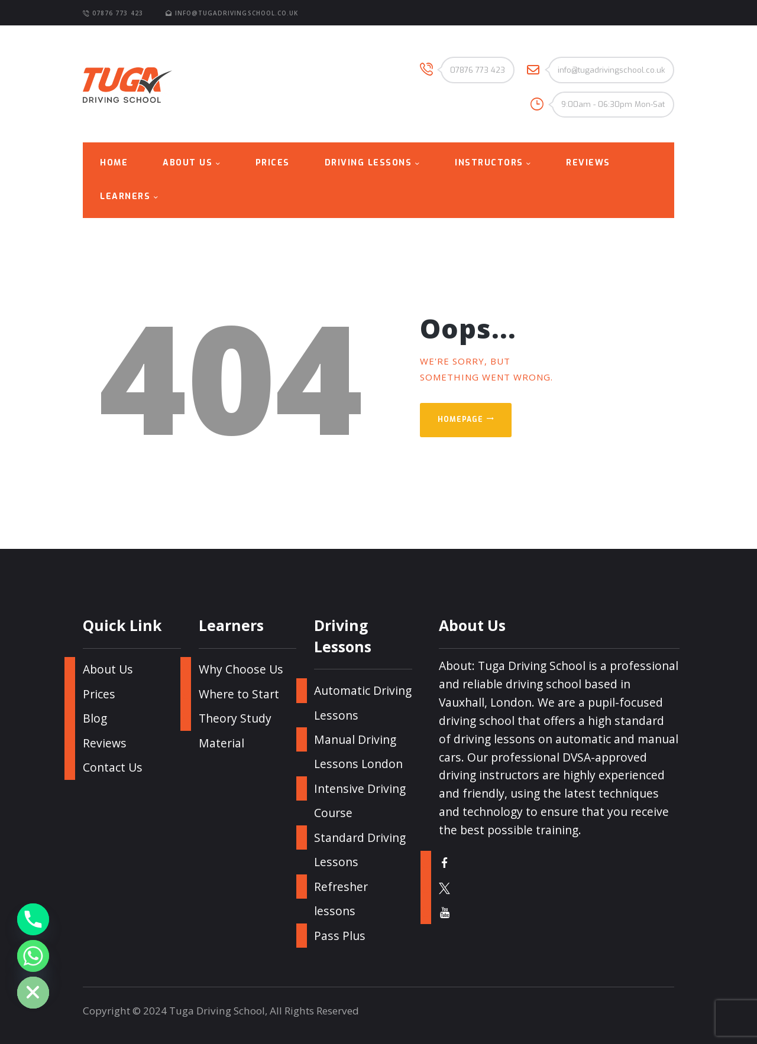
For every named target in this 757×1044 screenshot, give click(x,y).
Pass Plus (339, 936)
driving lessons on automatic (532, 739)
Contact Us (113, 767)
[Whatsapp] (33, 956)
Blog (95, 718)
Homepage (460, 419)
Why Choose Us (241, 669)
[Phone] (33, 919)
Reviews (105, 743)
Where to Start (239, 694)
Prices (99, 694)
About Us (108, 669)
